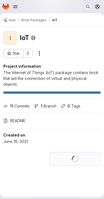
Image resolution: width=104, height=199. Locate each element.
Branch (45, 106)
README (14, 120)
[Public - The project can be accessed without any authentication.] (33, 38)
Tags (70, 106)
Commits (16, 106)
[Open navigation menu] (15, 6)
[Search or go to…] (88, 6)
